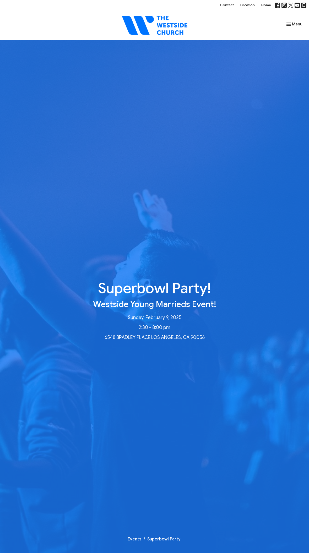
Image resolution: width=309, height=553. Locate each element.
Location (247, 5)
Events (134, 539)
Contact (227, 5)
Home (266, 5)
